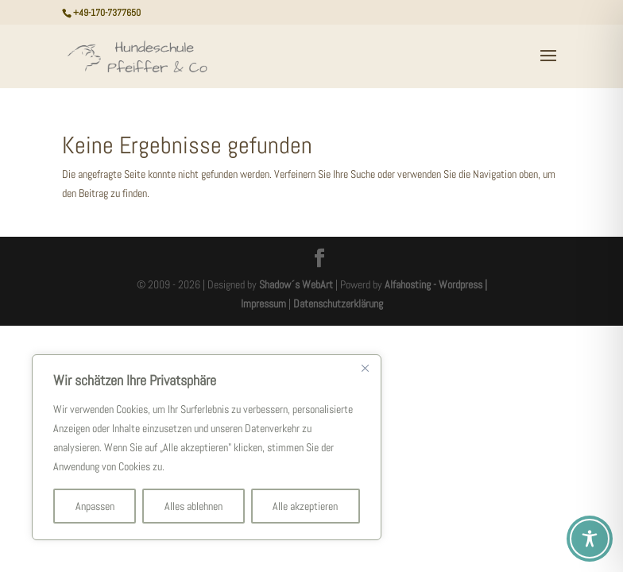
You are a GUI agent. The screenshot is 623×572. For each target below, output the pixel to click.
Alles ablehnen (193, 506)
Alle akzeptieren (305, 506)
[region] (206, 447)
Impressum (263, 303)
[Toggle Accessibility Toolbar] (589, 538)
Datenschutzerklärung (338, 303)
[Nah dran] (364, 367)
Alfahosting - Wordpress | (436, 284)
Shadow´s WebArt (296, 284)
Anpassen (94, 506)
